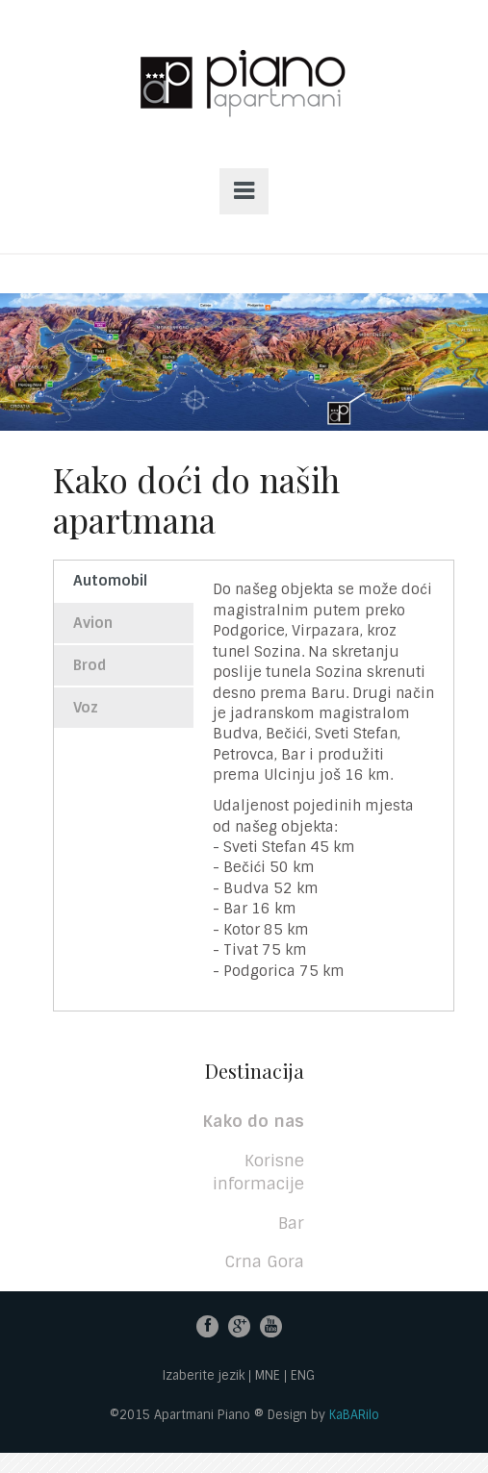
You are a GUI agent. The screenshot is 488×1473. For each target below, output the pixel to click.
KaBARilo (354, 1415)
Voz (85, 707)
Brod (89, 665)
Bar (291, 1223)
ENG (303, 1376)
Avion (93, 623)
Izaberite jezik (203, 1376)
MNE (267, 1376)
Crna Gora (264, 1261)
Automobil (110, 580)
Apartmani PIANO (244, 103)
